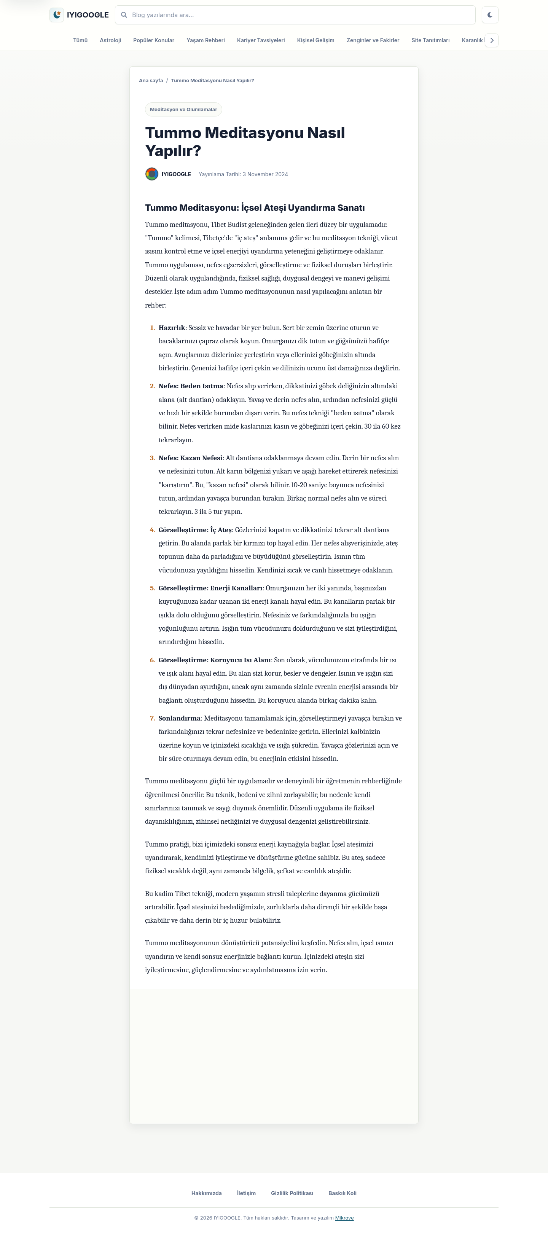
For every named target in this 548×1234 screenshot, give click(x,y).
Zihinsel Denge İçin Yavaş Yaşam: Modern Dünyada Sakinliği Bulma (230, 1040)
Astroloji (110, 40)
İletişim (246, 1193)
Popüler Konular (153, 40)
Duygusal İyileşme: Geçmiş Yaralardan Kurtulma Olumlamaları (224, 1058)
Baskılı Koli (342, 1193)
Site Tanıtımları (431, 40)
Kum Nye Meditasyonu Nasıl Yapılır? (193, 1022)
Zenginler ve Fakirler (373, 40)
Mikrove (344, 1218)
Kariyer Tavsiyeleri (261, 40)
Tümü (80, 40)
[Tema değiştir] (490, 14)
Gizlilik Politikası (292, 1193)
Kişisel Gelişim (316, 40)
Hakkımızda (206, 1193)
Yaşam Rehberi (205, 40)
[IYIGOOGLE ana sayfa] (79, 14)
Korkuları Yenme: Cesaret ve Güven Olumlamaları (209, 1076)
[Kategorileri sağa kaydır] (492, 40)
